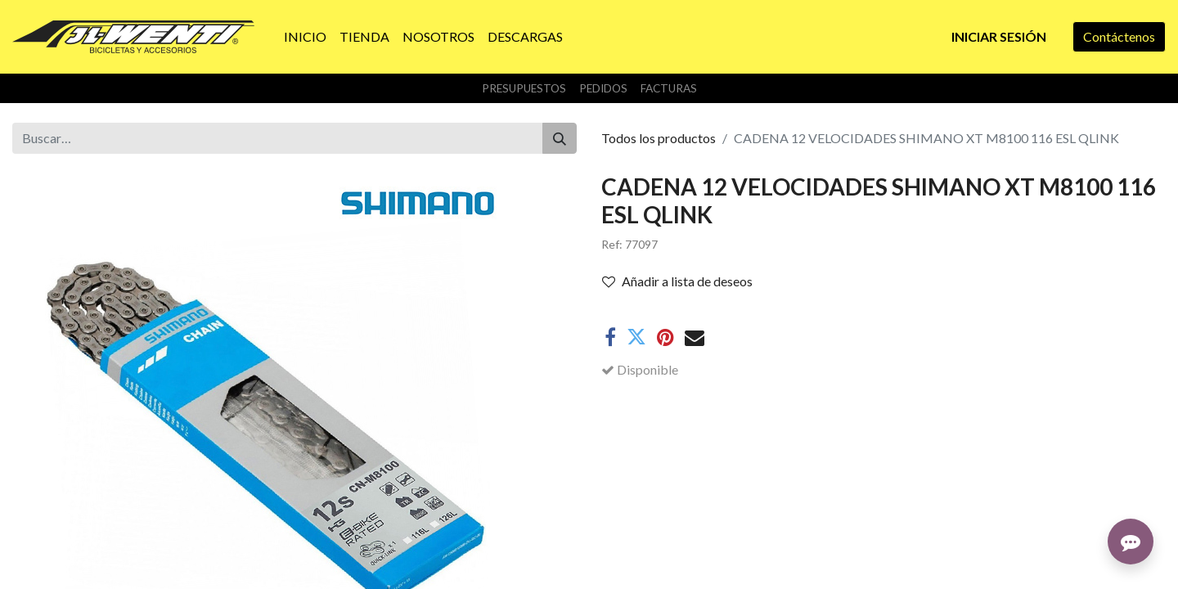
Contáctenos (1119, 36)
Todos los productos (658, 138)
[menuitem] (305, 36)
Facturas (669, 88)
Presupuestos (524, 88)
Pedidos (603, 88)
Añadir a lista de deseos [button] (677, 281)
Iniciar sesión (998, 36)
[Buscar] (559, 138)
